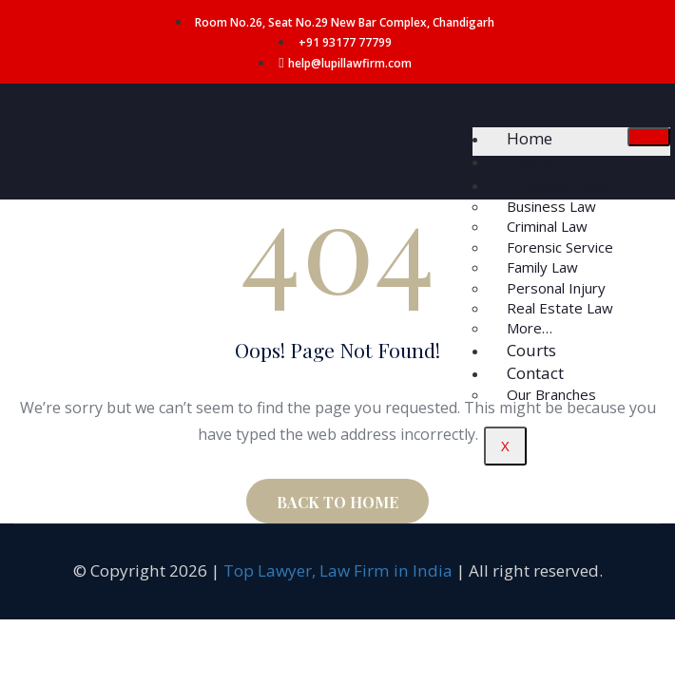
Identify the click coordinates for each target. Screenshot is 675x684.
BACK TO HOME (337, 502)
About (530, 161)
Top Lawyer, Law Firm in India (338, 570)
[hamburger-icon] (648, 136)
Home (529, 138)
